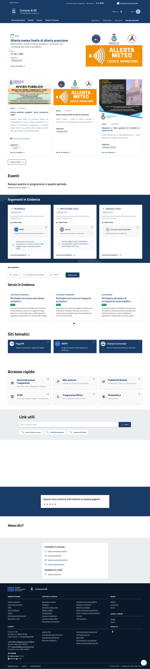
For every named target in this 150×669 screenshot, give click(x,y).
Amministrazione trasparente (86, 632)
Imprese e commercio (83, 605)
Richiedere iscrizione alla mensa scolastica (27, 299)
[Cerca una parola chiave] (69, 424)
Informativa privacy (83, 635)
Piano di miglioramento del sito (87, 643)
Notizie (113, 602)
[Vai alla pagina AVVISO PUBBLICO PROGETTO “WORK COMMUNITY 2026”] (17, 152)
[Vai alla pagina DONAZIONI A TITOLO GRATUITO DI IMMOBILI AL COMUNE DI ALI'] (109, 152)
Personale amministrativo (17, 616)
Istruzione (118, 20)
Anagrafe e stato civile (50, 607)
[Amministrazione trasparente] (76, 3)
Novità (30, 20)
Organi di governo (14, 602)
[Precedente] (9, 51)
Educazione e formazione (19, 295)
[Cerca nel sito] (138, 11)
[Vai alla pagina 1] (74, 323)
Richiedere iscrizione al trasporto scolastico (73, 299)
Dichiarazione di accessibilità (86, 640)
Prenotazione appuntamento (52, 635)
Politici (10, 613)
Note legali (80, 637)
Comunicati (115, 605)
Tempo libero (107, 20)
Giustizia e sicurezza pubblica (86, 602)
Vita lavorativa (81, 619)
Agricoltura (95, 20)
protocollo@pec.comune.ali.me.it (22, 647)
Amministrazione (18, 20)
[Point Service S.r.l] (136, 666)
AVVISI (17, 36)
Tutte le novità (16, 162)
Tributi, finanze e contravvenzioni (88, 613)
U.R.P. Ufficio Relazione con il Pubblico (21, 642)
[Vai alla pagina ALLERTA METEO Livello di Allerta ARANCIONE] (63, 152)
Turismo (56, 274)
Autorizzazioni (107, 295)
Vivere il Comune (52, 20)
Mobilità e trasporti (83, 607)
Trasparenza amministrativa (35, 274)
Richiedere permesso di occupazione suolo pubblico (116, 299)
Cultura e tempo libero (50, 619)
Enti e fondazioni (14, 610)
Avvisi (113, 607)
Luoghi (113, 619)
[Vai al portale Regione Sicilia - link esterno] (14, 2)
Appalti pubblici (47, 610)
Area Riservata (35, 666)
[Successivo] (140, 51)
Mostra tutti (74, 275)
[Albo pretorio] (90, 3)
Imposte (14, 274)
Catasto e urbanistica (49, 616)
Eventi (113, 622)
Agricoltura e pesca (49, 602)
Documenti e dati (14, 619)
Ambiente (45, 605)
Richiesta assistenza (49, 640)
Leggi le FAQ (46, 632)
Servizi (39, 20)
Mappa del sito (13, 666)
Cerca (124, 424)
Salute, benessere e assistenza (87, 610)
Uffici (9, 607)
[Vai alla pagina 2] (76, 323)
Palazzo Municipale (21, 138)
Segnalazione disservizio (50, 637)
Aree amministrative (15, 605)
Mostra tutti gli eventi (18, 188)
